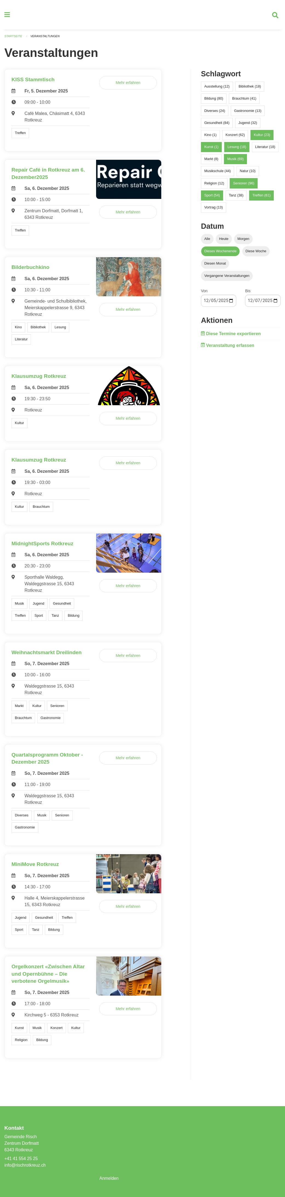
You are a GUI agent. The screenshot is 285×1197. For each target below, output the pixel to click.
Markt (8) (211, 161)
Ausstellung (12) (216, 88)
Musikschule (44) (217, 173)
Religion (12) (214, 185)
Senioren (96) (244, 185)
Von (204, 293)
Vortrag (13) (213, 209)
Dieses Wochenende (220, 253)
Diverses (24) (214, 113)
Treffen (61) (261, 197)
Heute (223, 241)
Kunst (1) (211, 149)
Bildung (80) (213, 100)
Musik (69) (235, 161)
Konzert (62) (235, 137)
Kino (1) (210, 137)
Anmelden (109, 1178)
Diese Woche (256, 253)
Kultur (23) (262, 137)
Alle (207, 241)
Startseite (13, 38)
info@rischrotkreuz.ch (25, 1165)
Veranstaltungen (46, 38)
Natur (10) (248, 173)
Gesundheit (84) (216, 125)
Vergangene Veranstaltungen (226, 278)
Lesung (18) (237, 149)
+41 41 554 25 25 (21, 1158)
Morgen (243, 241)
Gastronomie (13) (247, 113)
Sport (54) (212, 197)
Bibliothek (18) (249, 88)
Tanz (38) (236, 197)
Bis (247, 293)
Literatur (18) (265, 149)
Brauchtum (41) (244, 100)
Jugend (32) (247, 125)
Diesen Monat (215, 265)
